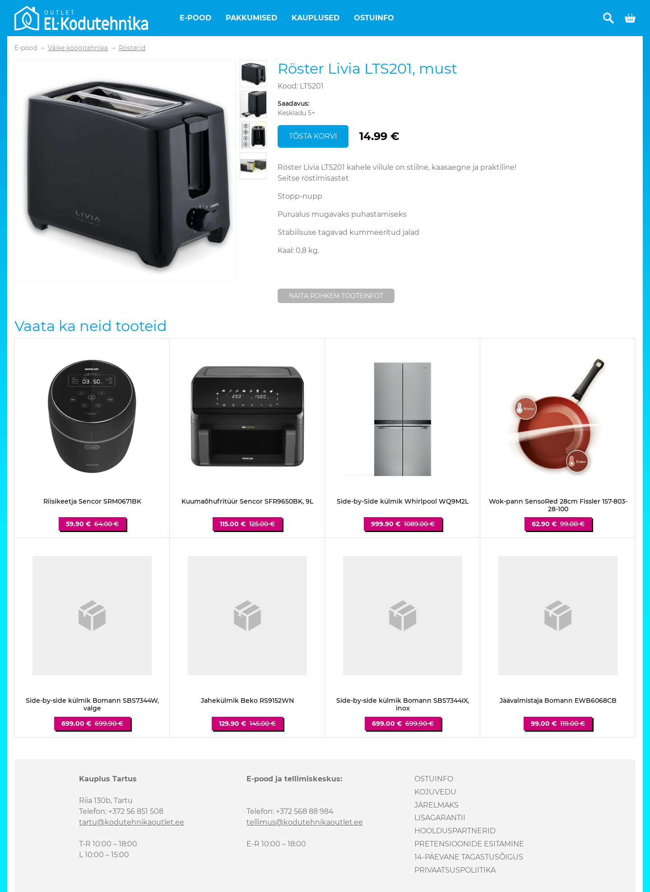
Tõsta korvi (313, 136)
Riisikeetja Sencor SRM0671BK (92, 501)
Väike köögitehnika (78, 48)
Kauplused (315, 18)
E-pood (195, 18)
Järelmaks (436, 805)
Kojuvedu (435, 792)
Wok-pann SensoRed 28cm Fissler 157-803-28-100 (558, 505)
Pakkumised (251, 18)
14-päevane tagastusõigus (468, 857)
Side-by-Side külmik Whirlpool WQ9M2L (403, 501)
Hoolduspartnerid (455, 831)
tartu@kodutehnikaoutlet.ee (131, 822)
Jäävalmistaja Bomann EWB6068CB (558, 701)
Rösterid (132, 48)
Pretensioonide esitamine (469, 844)
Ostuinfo (374, 18)
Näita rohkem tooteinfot (336, 296)
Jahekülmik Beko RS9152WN (247, 701)
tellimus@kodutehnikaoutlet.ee (304, 822)
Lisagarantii (439, 817)
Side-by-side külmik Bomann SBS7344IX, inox (402, 704)
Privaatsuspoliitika (455, 870)
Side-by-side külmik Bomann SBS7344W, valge (92, 704)
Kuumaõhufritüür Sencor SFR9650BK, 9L (247, 501)
